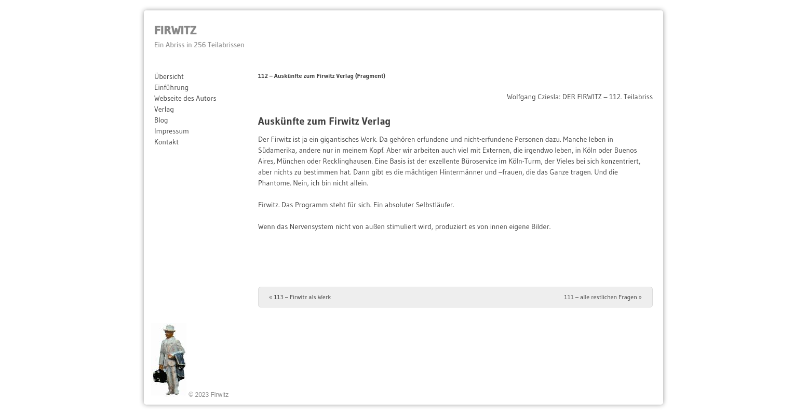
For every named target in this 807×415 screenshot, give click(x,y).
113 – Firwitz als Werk (300, 297)
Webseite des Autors (185, 98)
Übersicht (169, 76)
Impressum (171, 131)
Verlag (164, 109)
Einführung (171, 87)
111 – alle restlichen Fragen (603, 297)
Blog (161, 120)
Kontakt (166, 141)
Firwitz (175, 29)
